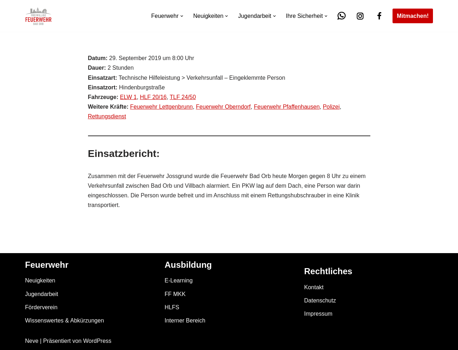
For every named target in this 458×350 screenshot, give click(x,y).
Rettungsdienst (107, 116)
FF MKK (175, 294)
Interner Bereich (185, 320)
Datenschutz (320, 300)
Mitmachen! (413, 16)
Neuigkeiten (40, 280)
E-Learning (179, 280)
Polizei (331, 107)
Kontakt (313, 287)
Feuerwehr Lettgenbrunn (161, 107)
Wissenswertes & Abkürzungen (64, 320)
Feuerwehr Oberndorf (223, 107)
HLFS (172, 307)
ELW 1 (128, 97)
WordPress (97, 341)
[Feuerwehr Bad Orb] (38, 15)
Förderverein (41, 307)
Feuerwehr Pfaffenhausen (287, 107)
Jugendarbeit (41, 294)
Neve (31, 341)
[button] (181, 16)
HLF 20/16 (153, 97)
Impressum (318, 314)
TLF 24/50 (183, 97)
